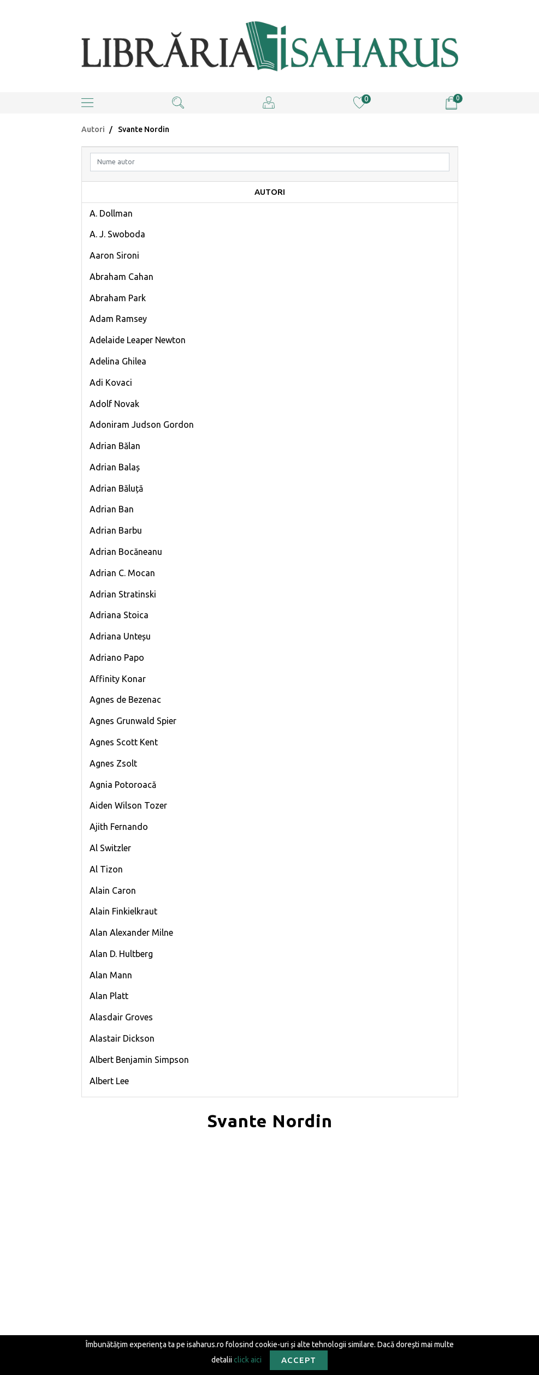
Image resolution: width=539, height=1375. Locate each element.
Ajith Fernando (119, 827)
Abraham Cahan (121, 277)
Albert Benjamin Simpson (139, 1060)
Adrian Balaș (115, 467)
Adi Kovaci (111, 382)
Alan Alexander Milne (131, 932)
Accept (298, 1360)
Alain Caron (113, 890)
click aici (248, 1359)
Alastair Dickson (122, 1038)
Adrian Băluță (116, 488)
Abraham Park (118, 298)
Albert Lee (109, 1081)
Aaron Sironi (114, 255)
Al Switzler (110, 848)
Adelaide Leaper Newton (138, 340)
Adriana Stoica (119, 615)
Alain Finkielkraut (123, 911)
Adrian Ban (112, 509)
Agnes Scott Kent (124, 742)
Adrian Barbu (116, 530)
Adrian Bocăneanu (126, 552)
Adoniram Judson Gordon (142, 424)
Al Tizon (106, 869)
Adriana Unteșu (120, 636)
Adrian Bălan (115, 446)
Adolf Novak (114, 404)
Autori (93, 129)
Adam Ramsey (118, 319)
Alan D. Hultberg (121, 954)
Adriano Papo (117, 657)
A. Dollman (111, 213)
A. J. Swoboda (117, 234)
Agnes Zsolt (113, 763)
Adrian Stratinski (123, 594)
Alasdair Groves (121, 1017)
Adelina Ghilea (118, 361)
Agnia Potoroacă (123, 785)
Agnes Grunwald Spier (133, 721)
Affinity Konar (118, 679)
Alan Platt (109, 996)
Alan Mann (111, 975)
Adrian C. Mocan (122, 573)
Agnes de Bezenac (125, 699)
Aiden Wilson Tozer (128, 805)
